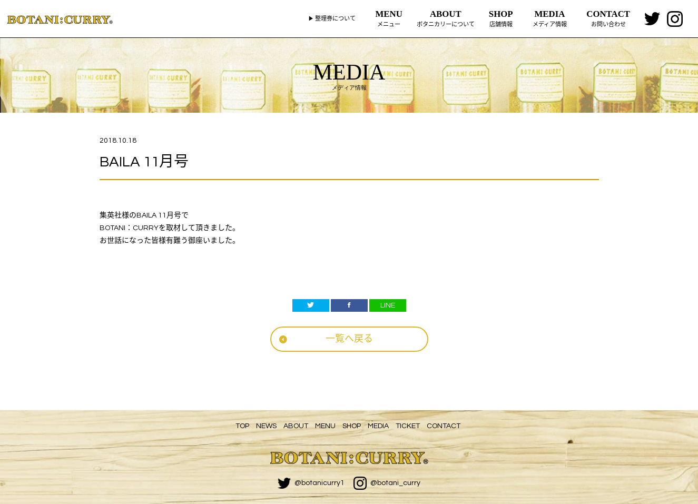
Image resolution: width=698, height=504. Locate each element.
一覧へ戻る (349, 339)
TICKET (408, 426)
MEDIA (378, 426)
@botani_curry (386, 483)
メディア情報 (550, 17)
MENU (325, 426)
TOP (242, 426)
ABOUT (295, 426)
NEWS (266, 426)
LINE (387, 305)
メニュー (389, 17)
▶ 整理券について (332, 19)
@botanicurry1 (311, 483)
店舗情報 (500, 17)
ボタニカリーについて (446, 17)
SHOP (351, 426)
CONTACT (443, 426)
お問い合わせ (608, 17)
